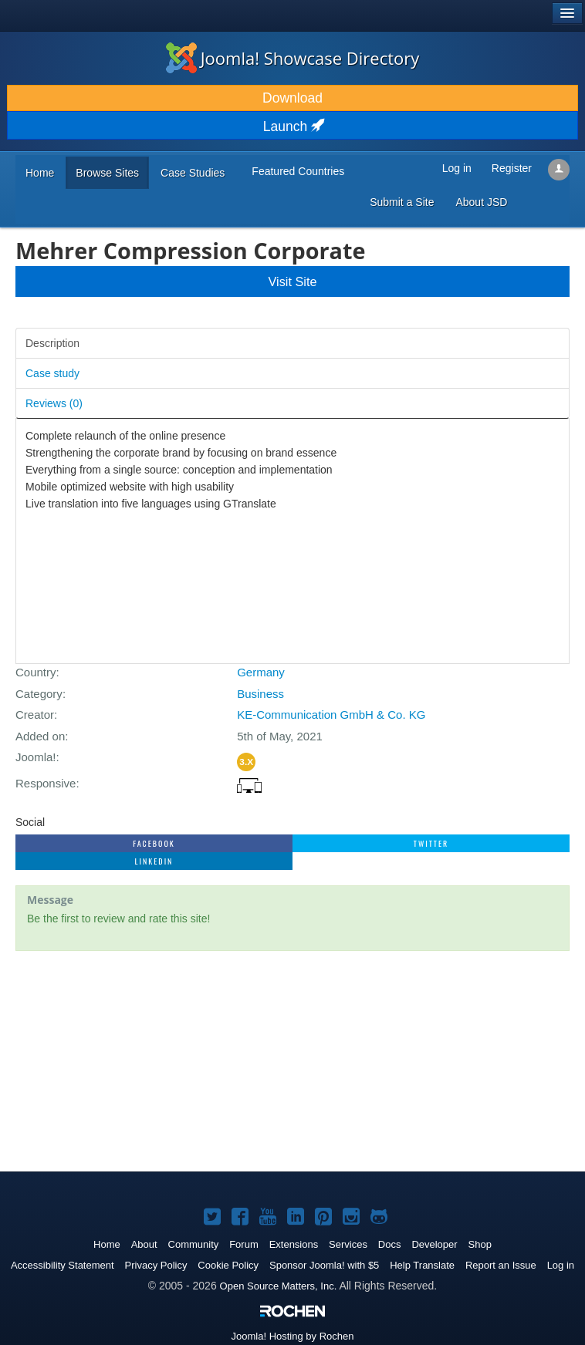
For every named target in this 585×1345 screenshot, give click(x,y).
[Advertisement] (292, 1062)
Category (39, 693)
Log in (560, 1265)
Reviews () (54, 403)
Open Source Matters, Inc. (278, 1286)
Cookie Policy (228, 1265)
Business (260, 693)
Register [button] (512, 168)
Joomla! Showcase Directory (293, 57)
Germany (261, 672)
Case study (52, 373)
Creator (34, 714)
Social (30, 822)
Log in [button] (457, 168)
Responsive (45, 783)
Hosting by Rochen (293, 1336)
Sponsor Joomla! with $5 (324, 1265)
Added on (40, 736)
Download (292, 98)
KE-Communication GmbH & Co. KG (331, 714)
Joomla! (35, 757)
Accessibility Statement (62, 1265)
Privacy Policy (156, 1265)
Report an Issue (500, 1265)
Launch (292, 126)
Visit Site (293, 281)
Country (35, 672)
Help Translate (422, 1265)
